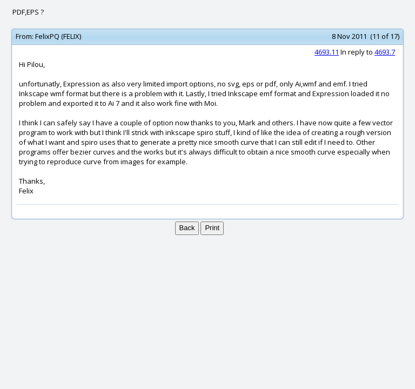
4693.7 (384, 52)
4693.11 (326, 52)
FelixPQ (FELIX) (58, 36)
